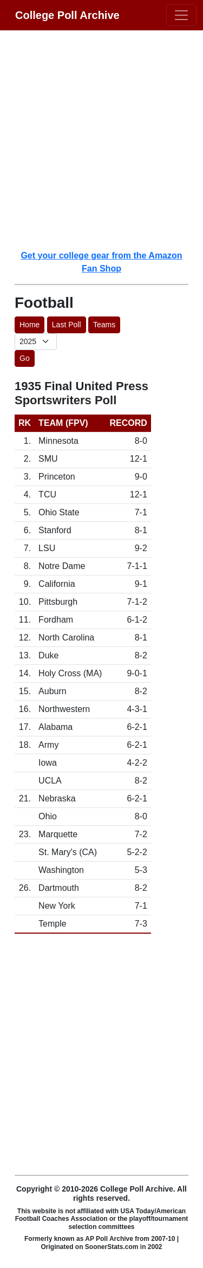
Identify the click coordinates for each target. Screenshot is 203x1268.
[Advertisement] (101, 139)
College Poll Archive (67, 15)
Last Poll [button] (66, 324)
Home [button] (29, 324)
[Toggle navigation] (181, 15)
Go (24, 358)
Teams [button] (104, 324)
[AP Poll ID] (36, 341)
